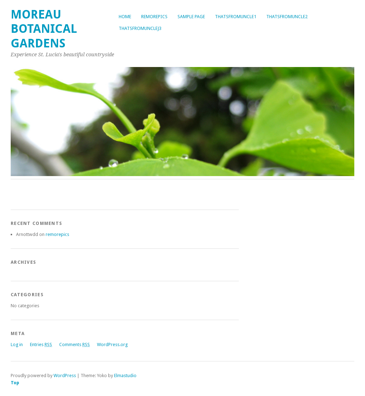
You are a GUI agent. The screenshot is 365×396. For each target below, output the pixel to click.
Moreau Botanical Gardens (44, 28)
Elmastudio (125, 375)
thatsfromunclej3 (140, 28)
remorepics (154, 16)
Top (15, 382)
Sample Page (191, 16)
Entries (41, 344)
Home (125, 16)
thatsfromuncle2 (287, 16)
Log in (17, 344)
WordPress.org (112, 344)
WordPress (64, 375)
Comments (74, 344)
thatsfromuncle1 (235, 16)
